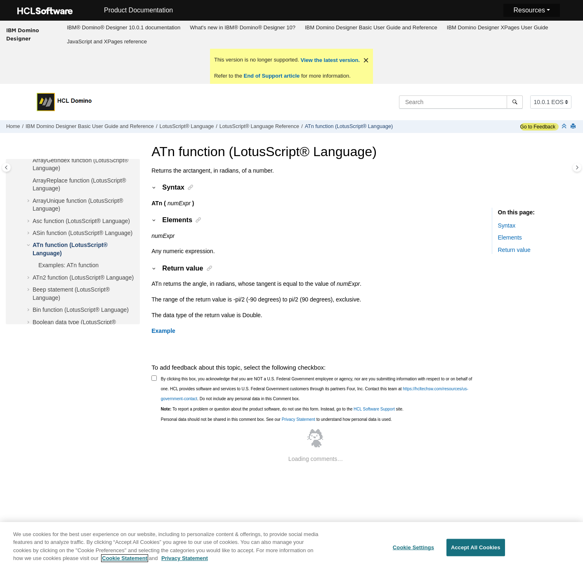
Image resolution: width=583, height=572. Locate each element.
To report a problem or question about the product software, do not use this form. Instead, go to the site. (282, 409)
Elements (510, 237)
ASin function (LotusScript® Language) (82, 233)
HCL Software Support (374, 409)
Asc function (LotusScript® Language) (81, 221)
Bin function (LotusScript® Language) (81, 309)
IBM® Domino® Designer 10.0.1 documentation (123, 27)
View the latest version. (329, 60)
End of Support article (271, 76)
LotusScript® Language (186, 126)
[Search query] (461, 102)
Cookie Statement (124, 563)
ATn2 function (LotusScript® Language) (83, 277)
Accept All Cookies (475, 552)
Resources (529, 10)
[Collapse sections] (565, 126)
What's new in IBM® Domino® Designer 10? (242, 27)
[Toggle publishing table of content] (6, 167)
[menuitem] (123, 28)
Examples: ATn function (68, 265)
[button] (29, 161)
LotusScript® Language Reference (259, 126)
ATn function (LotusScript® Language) (349, 126)
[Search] (515, 102)
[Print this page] (574, 126)
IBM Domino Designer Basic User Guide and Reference (371, 27)
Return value (514, 250)
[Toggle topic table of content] (577, 167)
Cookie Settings (413, 552)
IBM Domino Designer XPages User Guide (497, 27)
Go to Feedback (537, 127)
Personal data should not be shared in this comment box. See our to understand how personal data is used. (276, 419)
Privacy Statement (298, 419)
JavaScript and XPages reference (107, 41)
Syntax (507, 225)
